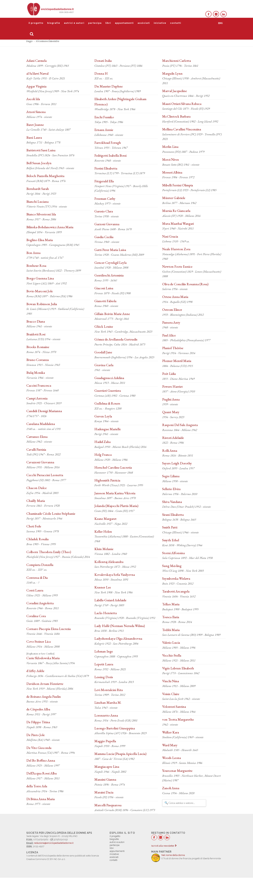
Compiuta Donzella (39, 564)
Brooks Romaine (37, 347)
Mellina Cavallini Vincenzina (181, 129)
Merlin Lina (170, 146)
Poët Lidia (169, 373)
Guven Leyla (103, 416)
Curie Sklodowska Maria (43, 658)
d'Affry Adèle (35, 670)
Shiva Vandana (172, 501)
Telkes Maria (170, 604)
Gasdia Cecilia (103, 237)
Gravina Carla (103, 365)
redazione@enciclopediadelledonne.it (53, 843)
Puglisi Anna (171, 399)
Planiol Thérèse (172, 348)
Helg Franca (103, 454)
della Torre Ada (36, 786)
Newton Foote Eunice (177, 266)
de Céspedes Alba (38, 709)
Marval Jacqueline (174, 91)
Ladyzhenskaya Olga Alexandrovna (118, 638)
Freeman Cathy (104, 198)
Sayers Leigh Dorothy (177, 463)
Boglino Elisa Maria (39, 240)
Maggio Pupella (105, 741)
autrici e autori (74, 23)
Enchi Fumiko (104, 117)
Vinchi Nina (170, 681)
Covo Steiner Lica (38, 641)
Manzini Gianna (105, 779)
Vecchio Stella (171, 655)
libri (108, 23)
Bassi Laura (34, 137)
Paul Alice (169, 335)
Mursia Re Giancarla (176, 210)
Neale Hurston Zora (176, 249)
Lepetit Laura (103, 664)
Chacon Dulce (36, 487)
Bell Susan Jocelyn (38, 163)
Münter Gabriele (173, 197)
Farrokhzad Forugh (107, 142)
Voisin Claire (170, 694)
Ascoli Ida (33, 99)
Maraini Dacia (103, 792)
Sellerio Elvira (171, 489)
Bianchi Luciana (37, 201)
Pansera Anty (171, 322)
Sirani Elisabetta (173, 514)
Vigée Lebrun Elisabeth (178, 668)
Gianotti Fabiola (105, 301)
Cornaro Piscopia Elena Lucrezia (48, 628)
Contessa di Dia (37, 577)
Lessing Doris (103, 677)
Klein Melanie (103, 549)
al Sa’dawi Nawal (37, 73)
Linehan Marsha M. (107, 702)
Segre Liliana (170, 476)
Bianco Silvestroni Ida (41, 214)
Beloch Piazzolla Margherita (45, 176)
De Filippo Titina (38, 722)
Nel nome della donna (173, 855)
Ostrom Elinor (172, 309)
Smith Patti (169, 527)
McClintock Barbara (176, 116)
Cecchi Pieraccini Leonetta (44, 475)
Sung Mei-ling (171, 565)
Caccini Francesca (38, 385)
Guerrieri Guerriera (107, 390)
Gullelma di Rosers (107, 403)
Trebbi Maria (171, 629)
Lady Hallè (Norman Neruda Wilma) (119, 625)
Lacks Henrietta (105, 613)
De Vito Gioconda (38, 747)
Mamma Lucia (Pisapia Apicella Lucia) (120, 753)
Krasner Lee (102, 587)
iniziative (160, 23)
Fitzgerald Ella (104, 181)
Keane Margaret (105, 518)
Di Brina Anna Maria (40, 799)
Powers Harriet (172, 386)
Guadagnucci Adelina (109, 378)
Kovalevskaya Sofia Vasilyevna (114, 574)
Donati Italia (103, 60)
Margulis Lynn (172, 73)
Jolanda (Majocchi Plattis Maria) (116, 505)
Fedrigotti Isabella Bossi (110, 155)
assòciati (144, 23)
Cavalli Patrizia (36, 449)
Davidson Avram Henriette (44, 683)
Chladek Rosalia (37, 539)
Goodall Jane (103, 352)
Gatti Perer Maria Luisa (110, 249)
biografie (53, 23)
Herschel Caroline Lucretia (113, 467)
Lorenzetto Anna (106, 715)
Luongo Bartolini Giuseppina (114, 728)
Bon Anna (33, 252)
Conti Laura (34, 590)
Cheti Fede (33, 526)
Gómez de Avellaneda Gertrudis (115, 339)
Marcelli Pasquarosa (107, 805)
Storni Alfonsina (173, 553)
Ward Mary (169, 745)
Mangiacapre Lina (106, 766)
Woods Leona (171, 757)
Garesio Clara (103, 211)
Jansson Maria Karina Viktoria (114, 493)
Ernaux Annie (103, 129)
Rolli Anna (169, 450)
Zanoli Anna (170, 788)
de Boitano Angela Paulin (43, 696)
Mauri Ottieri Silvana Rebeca (181, 103)
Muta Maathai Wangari (178, 223)
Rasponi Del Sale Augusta (180, 424)
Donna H (101, 73)
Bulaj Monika (35, 372)
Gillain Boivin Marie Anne (112, 313)
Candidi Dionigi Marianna (44, 411)
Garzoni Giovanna (106, 224)
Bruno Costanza (37, 359)
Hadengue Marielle (107, 429)
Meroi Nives (170, 159)
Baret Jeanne (35, 124)
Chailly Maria (35, 500)
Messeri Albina (172, 172)
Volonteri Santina (174, 706)
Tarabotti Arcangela (175, 591)
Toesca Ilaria (170, 617)
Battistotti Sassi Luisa (40, 150)
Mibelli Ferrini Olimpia (177, 185)
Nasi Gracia (170, 236)
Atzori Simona (36, 111)
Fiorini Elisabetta (105, 168)
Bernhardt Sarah (37, 188)
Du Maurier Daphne (108, 86)
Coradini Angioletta (40, 603)
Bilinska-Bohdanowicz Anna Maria (49, 227)
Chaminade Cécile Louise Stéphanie (50, 513)
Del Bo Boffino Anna (40, 760)
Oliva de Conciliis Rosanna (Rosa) (185, 284)
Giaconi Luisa (103, 288)
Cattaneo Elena (36, 436)
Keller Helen (103, 531)
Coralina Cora (36, 616)
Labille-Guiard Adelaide (110, 600)
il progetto (35, 23)
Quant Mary (170, 412)
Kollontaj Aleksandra (108, 561)
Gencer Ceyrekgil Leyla (110, 262)
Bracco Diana (35, 321)
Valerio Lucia (171, 642)
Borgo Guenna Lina (40, 278)
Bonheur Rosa (36, 265)
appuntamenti (124, 23)
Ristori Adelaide (173, 437)
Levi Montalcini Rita (108, 690)
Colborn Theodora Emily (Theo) (48, 552)
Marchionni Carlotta (176, 60)
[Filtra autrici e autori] (184, 803)
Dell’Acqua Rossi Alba (41, 773)
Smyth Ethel (170, 540)
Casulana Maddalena (40, 423)
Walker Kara (170, 732)
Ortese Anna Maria (175, 296)
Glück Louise (103, 326)
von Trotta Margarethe (178, 719)
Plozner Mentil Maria (176, 360)
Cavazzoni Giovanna (40, 462)
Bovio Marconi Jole (39, 291)
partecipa (95, 23)
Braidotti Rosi (35, 334)
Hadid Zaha (102, 441)
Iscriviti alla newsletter (163, 845)
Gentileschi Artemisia (109, 275)
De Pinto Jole (35, 735)
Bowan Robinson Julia (41, 304)
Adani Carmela (36, 60)
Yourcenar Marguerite (177, 770)
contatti (175, 23)
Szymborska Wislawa (176, 578)
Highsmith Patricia (107, 480)
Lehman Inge (103, 651)
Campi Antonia (36, 398)
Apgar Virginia (36, 86)
